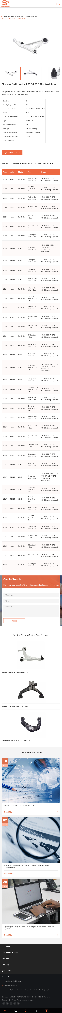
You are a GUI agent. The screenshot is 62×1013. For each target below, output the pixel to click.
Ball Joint (5, 959)
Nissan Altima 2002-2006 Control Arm (15, 672)
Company (5, 965)
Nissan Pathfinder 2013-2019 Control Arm (15, 19)
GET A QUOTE (12, 153)
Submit (14, 621)
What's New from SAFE (30, 752)
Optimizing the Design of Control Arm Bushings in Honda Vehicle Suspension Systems (29, 928)
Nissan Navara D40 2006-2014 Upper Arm (16, 740)
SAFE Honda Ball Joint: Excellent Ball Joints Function (21, 806)
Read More (31, 812)
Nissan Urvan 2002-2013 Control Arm (15, 706)
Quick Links (6, 971)
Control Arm (19, 17)
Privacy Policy (16, 1000)
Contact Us (6, 977)
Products (11, 17)
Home (5, 17)
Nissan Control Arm (30, 17)
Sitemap (4, 1000)
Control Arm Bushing (10, 953)
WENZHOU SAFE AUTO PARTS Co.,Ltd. (23, 997)
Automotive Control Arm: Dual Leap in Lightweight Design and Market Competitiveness (26, 866)
